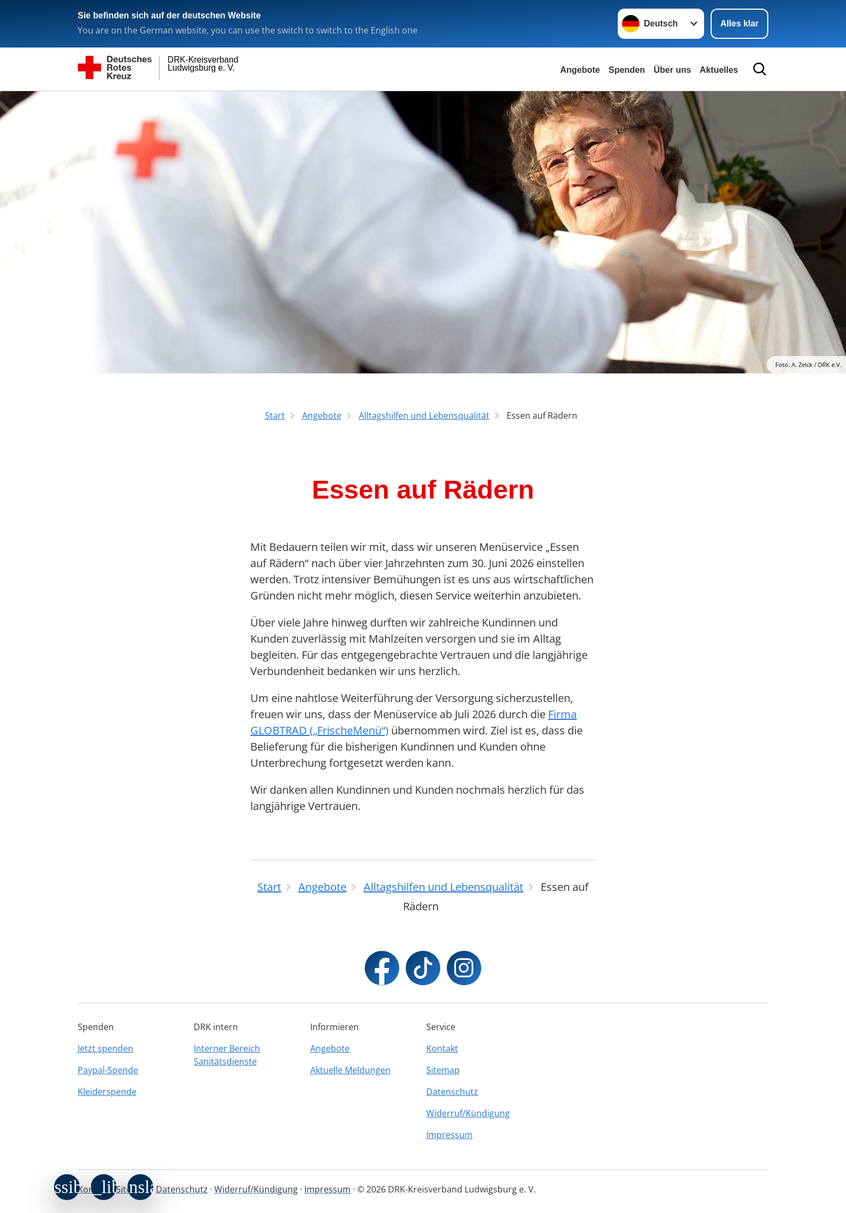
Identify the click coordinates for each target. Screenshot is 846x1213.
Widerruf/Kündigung (468, 1113)
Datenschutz (452, 1092)
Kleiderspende (107, 1092)
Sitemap (443, 1070)
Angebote (580, 69)
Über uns (672, 69)
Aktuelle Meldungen (350, 1070)
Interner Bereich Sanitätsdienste (227, 1054)
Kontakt (442, 1048)
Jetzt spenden (105, 1048)
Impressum (449, 1135)
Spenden (627, 69)
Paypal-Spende (108, 1070)
